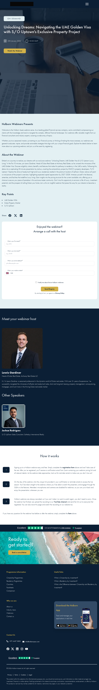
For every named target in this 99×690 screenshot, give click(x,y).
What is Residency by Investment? (65, 581)
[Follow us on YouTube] (26, 648)
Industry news (11, 610)
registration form (68, 467)
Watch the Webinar (14, 51)
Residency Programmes (14, 581)
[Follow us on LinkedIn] (17, 648)
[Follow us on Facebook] (8, 648)
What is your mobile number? (15, 270)
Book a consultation (19, 552)
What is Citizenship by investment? (66, 578)
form (70, 513)
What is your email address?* (15, 261)
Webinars (10, 613)
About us (9, 607)
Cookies (23, 675)
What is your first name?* (14, 241)
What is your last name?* (14, 251)
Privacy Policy (59, 293)
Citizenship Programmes (15, 578)
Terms (16, 675)
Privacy (9, 675)
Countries (10, 584)
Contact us (10, 616)
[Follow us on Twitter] (12, 648)
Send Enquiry (50, 289)
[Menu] (87, 4)
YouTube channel (60, 502)
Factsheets (10, 588)
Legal (30, 675)
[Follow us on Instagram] (21, 648)
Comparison (11, 591)
